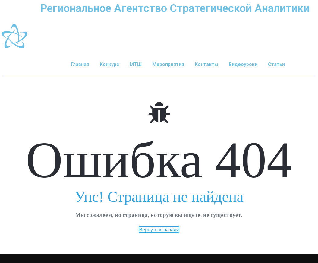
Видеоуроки (243, 64)
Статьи (276, 64)
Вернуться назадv (159, 229)
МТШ (136, 64)
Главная (80, 64)
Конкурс (109, 64)
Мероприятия (168, 64)
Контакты (206, 64)
